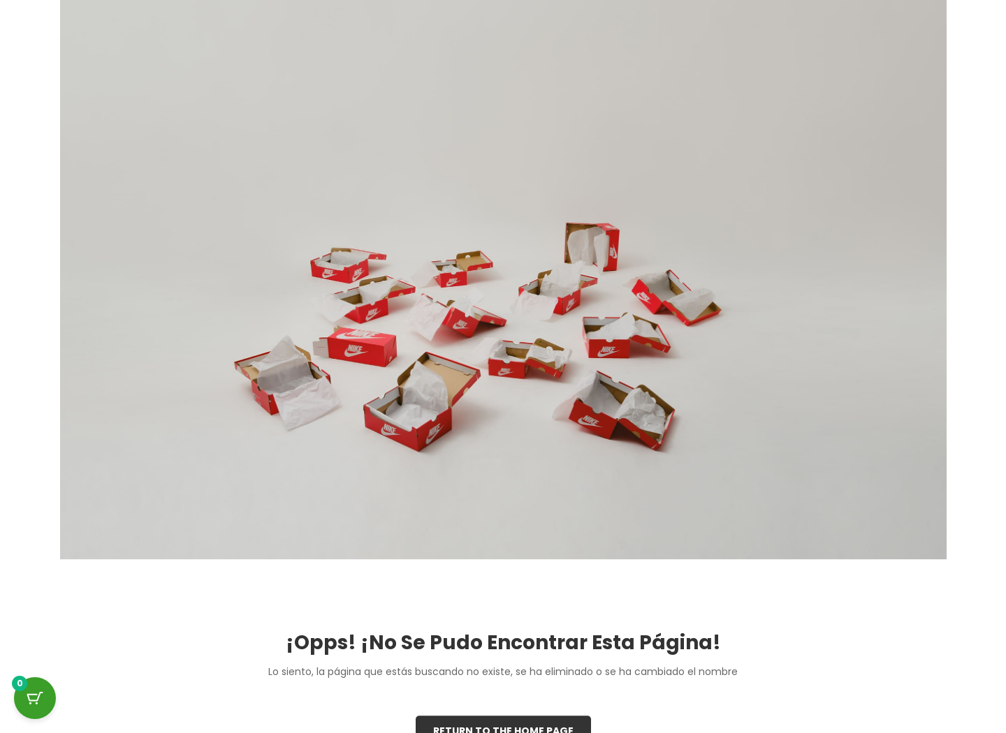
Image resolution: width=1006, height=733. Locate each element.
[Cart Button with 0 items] (35, 698)
